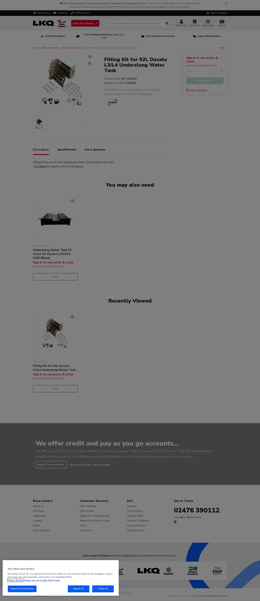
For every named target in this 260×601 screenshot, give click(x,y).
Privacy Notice (15, 580)
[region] (61, 578)
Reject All (78, 588)
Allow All (103, 588)
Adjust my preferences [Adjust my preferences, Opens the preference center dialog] (22, 588)
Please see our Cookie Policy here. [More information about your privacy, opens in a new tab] (42, 580)
